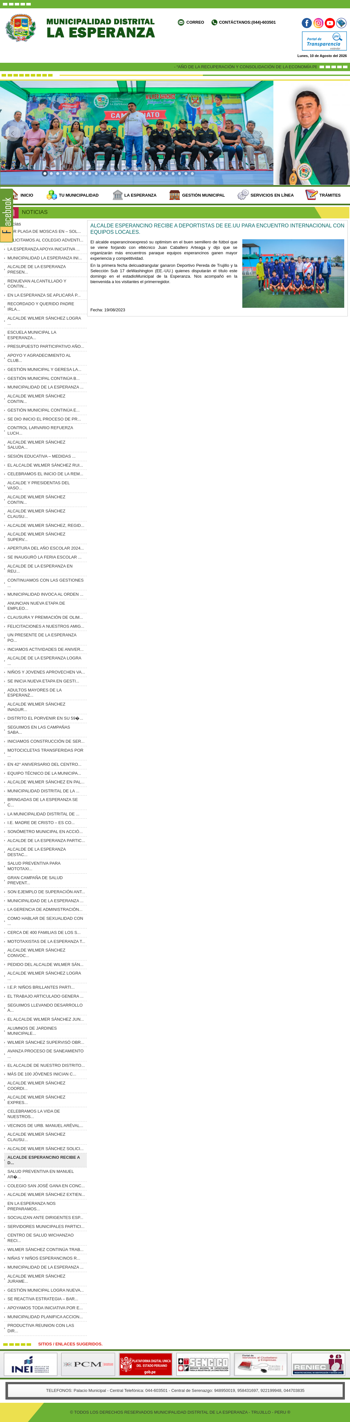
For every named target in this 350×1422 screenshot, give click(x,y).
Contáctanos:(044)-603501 (247, 22)
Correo (195, 22)
